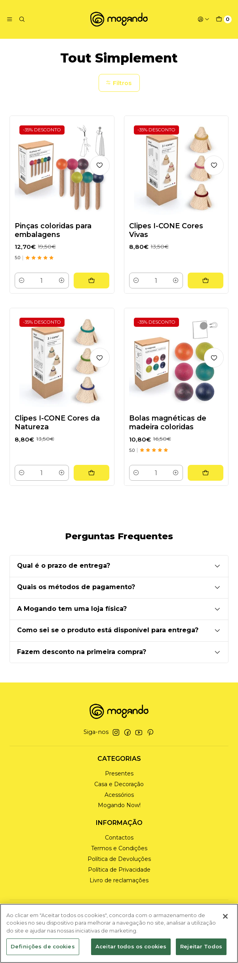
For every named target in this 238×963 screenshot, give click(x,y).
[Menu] (9, 19)
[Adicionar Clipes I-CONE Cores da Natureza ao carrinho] (91, 480)
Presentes (119, 773)
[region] (119, 933)
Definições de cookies (43, 946)
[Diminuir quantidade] (22, 280)
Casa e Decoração (119, 783)
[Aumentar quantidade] (62, 280)
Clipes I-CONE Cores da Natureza (57, 429)
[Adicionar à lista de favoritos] (100, 165)
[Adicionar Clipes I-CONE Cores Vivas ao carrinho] (205, 280)
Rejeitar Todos (201, 946)
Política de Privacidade (119, 869)
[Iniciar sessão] (203, 19)
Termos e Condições (119, 847)
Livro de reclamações (119, 879)
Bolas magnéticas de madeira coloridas (167, 429)
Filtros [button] (118, 82)
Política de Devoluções (119, 858)
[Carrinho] (223, 19)
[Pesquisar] (21, 19)
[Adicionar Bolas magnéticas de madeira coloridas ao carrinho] (205, 480)
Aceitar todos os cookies (130, 946)
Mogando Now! (119, 805)
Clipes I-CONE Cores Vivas (166, 229)
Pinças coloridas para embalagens (53, 229)
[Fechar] (225, 916)
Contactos (119, 837)
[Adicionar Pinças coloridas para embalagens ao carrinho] (91, 280)
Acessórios (119, 794)
